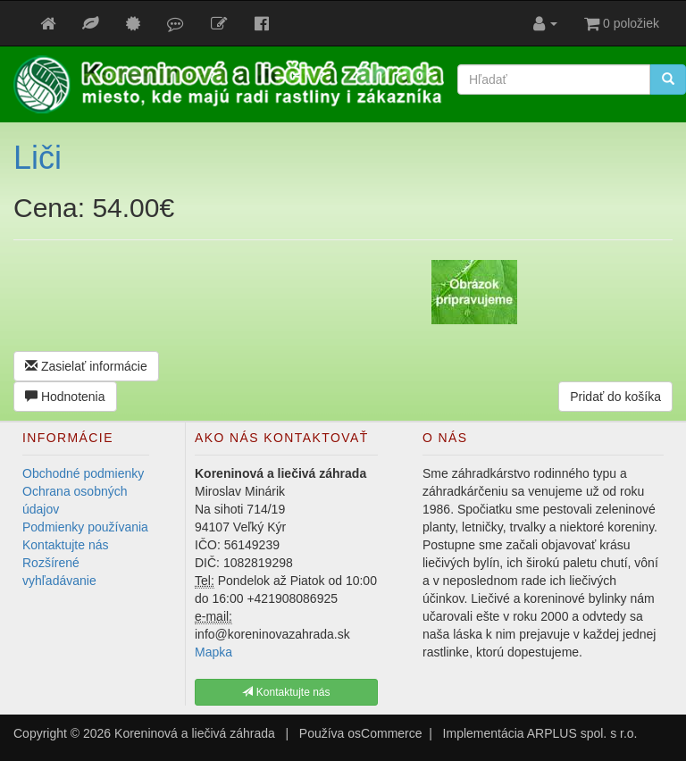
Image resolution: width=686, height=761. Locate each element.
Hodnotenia (65, 396)
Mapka (213, 652)
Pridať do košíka (615, 396)
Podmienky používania (85, 527)
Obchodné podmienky (83, 473)
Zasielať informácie (86, 366)
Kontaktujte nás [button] (286, 692)
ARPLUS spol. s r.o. (582, 733)
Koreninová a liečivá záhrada (194, 733)
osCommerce (384, 733)
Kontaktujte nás (65, 545)
